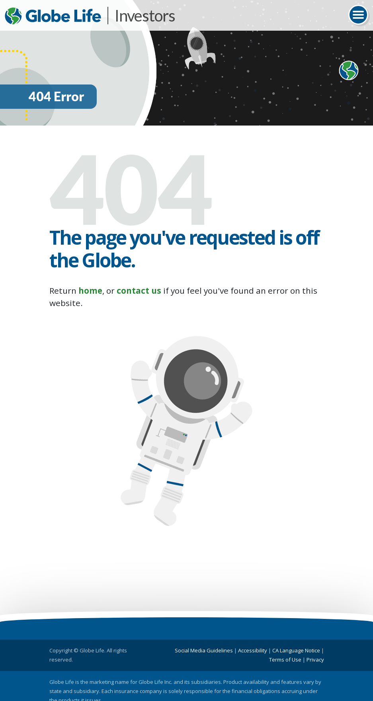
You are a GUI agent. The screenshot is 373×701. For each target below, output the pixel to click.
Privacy (315, 659)
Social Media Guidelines (204, 650)
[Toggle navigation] (358, 15)
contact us (139, 290)
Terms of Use (285, 659)
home (90, 290)
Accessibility (252, 650)
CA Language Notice (296, 650)
